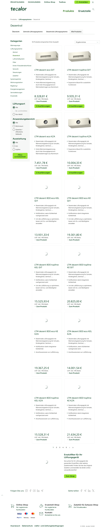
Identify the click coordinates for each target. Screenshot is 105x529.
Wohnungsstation (16, 82)
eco (17, 146)
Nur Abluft (19, 114)
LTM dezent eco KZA (44, 136)
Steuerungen (17, 72)
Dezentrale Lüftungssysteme (56, 32)
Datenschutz (27, 526)
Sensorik (15, 69)
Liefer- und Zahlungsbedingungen (49, 526)
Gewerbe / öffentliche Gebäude (19, 132)
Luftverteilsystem (18, 59)
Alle (17, 107)
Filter (14, 62)
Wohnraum (19, 126)
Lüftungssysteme (16, 49)
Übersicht (15, 32)
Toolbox (62, 2)
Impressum (15, 526)
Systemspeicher (15, 79)
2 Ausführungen (43, 106)
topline (18, 149)
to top (2, 495)
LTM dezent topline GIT (79, 70)
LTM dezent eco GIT (44, 70)
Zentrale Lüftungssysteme (33, 32)
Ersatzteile (13, 96)
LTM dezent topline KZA (79, 136)
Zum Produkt (41, 101)
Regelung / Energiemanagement (17, 87)
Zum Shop (70, 476)
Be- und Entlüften (21, 111)
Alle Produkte (76, 32)
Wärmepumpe (15, 45)
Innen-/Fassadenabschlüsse (22, 66)
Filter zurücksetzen (20, 156)
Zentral (15, 52)
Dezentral (16, 55)
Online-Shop (49, 2)
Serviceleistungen (16, 92)
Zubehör (15, 76)
